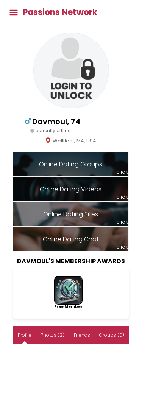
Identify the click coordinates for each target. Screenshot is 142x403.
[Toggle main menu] (14, 12)
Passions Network (60, 12)
